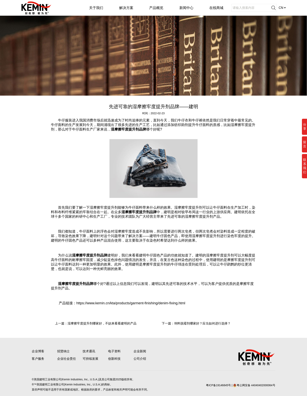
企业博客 (38, 351)
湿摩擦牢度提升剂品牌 (128, 129)
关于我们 (96, 8)
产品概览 (156, 8)
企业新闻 (140, 351)
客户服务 (38, 358)
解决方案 (126, 8)
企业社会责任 (66, 358)
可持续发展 (90, 358)
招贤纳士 (63, 351)
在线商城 (216, 8)
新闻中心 (186, 8)
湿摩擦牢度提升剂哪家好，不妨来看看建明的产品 (102, 323)
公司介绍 (140, 358)
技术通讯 (89, 351)
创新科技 (114, 358)
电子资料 (114, 351)
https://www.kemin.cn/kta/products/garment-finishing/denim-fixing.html (130, 303)
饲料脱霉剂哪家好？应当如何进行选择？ (202, 323)
